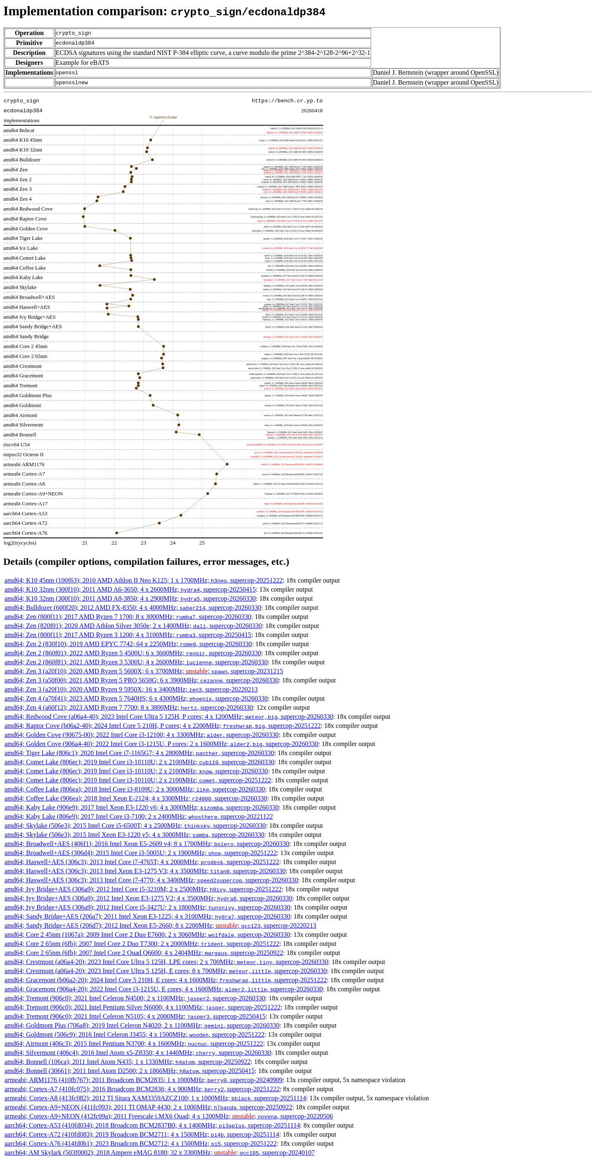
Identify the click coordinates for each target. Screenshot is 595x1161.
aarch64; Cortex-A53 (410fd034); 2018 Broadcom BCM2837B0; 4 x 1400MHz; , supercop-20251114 (152, 1125)
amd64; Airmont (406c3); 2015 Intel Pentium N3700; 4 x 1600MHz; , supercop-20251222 (134, 1043)
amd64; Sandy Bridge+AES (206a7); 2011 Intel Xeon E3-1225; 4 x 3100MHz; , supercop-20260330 (147, 916)
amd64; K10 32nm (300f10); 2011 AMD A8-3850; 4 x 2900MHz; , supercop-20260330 (130, 598)
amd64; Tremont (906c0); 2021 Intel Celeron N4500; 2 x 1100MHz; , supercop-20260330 (135, 998)
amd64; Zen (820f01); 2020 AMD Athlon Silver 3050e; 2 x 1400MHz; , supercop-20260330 (133, 625)
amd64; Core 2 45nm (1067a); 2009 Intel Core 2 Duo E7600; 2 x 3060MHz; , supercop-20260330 (147, 934)
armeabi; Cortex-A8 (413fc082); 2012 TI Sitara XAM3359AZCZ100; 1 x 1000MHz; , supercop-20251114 (155, 1098)
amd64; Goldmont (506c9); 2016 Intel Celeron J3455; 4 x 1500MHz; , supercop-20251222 (134, 1034)
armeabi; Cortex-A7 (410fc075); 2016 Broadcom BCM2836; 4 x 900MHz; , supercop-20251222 (142, 1088)
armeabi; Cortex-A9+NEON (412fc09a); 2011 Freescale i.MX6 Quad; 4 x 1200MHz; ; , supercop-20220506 (169, 1116)
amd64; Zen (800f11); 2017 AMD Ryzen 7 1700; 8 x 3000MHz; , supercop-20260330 (128, 616)
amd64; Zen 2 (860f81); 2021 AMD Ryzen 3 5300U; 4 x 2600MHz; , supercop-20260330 (136, 662)
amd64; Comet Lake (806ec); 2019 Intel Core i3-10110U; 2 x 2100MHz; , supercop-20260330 (139, 761)
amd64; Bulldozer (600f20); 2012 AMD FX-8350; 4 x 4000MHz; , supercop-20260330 (133, 607)
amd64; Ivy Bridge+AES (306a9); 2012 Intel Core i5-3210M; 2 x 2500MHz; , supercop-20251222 (143, 889)
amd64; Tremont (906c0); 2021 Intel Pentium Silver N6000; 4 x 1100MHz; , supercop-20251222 (143, 1007)
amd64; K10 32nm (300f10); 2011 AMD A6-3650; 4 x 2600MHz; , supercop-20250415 (130, 589)
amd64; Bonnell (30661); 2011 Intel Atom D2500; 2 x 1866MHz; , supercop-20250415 (130, 1070)
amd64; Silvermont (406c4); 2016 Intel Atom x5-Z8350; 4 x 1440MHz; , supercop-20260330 (138, 1052)
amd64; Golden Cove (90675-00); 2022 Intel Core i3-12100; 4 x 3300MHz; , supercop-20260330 (141, 734)
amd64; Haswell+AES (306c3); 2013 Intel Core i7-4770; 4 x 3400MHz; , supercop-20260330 (151, 880)
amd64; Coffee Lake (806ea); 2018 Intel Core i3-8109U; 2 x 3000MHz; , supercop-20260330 (135, 789)
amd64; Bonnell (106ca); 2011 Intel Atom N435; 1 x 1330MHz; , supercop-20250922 (127, 1061)
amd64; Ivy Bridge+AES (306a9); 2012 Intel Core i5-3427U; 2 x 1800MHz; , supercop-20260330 (147, 907)
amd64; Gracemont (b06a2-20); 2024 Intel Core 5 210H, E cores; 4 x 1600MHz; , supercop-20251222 (166, 979)
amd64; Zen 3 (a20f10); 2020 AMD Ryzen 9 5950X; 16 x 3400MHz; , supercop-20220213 (131, 689)
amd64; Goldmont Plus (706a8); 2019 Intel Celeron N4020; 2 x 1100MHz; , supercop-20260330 (142, 1025)
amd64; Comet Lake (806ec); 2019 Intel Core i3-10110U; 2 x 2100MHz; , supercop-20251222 (138, 780)
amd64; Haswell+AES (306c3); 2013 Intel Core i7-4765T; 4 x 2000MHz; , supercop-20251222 (142, 861)
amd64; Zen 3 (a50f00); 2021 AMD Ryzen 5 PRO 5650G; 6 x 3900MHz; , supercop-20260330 (141, 680)
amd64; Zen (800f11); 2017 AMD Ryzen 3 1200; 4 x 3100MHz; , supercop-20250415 (128, 634)
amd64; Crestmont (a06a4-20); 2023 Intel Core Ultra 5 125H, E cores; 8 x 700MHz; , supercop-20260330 (166, 970)
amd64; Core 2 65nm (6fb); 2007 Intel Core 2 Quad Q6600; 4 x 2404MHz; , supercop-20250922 (144, 952)
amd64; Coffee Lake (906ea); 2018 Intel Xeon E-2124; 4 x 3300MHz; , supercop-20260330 (136, 798)
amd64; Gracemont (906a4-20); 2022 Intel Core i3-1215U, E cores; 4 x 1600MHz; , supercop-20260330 (164, 989)
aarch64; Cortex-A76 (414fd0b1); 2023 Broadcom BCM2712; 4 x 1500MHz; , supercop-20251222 (140, 1143)
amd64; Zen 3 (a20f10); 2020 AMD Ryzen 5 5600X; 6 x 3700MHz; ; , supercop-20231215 (144, 671)
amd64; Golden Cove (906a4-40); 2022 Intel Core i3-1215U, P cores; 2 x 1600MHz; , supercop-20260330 (161, 743)
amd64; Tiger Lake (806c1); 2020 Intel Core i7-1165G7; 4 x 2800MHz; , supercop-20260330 (139, 752)
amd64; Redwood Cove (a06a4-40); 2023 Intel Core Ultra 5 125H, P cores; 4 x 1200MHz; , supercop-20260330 (169, 716)
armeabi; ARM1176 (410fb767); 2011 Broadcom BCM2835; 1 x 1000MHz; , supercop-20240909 (144, 1079)
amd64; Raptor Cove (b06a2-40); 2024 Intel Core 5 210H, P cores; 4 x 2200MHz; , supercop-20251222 (163, 725)
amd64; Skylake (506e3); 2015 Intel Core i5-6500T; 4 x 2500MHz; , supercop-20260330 (135, 825)
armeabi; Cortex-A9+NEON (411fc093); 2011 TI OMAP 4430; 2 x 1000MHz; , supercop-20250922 (148, 1107)
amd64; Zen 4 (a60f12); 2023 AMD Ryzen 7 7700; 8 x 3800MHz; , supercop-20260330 (129, 707)
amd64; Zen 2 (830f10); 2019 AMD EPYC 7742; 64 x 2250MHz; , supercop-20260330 (128, 643)
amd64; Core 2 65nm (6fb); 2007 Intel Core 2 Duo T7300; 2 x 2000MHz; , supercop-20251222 (142, 943)
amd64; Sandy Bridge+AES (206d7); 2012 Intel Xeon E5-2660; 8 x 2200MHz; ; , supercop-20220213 (160, 925)
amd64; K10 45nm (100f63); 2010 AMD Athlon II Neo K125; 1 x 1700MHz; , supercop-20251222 (144, 580)
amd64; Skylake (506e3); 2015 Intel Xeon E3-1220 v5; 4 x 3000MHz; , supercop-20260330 (134, 834)
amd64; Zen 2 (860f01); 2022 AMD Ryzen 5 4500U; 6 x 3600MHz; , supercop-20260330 (133, 652)
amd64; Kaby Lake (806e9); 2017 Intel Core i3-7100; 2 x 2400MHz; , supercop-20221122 (139, 816)
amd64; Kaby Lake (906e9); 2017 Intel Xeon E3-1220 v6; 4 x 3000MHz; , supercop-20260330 (141, 807)
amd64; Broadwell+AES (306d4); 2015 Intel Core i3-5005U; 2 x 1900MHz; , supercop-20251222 (141, 852)
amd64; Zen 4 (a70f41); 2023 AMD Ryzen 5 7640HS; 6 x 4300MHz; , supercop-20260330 (136, 698)
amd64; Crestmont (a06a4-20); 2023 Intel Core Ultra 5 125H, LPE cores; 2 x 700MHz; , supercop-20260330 (166, 961)
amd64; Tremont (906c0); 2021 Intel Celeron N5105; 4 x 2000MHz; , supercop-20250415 (135, 1016)
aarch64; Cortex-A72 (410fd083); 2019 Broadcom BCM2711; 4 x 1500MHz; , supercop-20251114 (142, 1134)
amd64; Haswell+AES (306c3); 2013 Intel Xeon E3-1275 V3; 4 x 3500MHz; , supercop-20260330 (145, 870)
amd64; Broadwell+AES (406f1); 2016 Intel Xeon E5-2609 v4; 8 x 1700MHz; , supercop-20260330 (147, 843)
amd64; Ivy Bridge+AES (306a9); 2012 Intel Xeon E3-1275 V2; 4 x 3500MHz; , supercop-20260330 (148, 898)
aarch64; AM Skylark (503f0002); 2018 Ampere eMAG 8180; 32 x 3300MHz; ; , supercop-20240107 (160, 1152)
